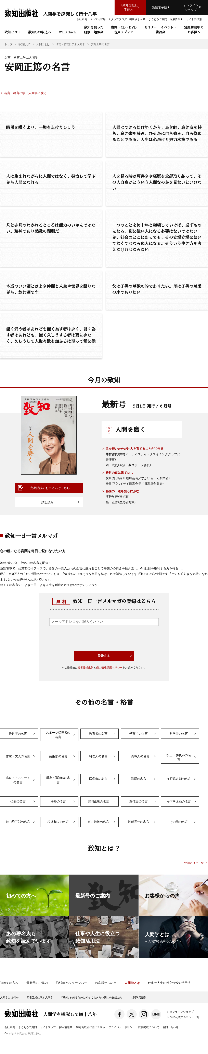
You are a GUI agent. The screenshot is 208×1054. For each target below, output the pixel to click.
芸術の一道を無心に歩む (122, 491)
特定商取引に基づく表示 (90, 1027)
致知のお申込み (39, 32)
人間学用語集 (138, 997)
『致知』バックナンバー (71, 982)
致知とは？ (12, 32)
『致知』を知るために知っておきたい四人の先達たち (91, 997)
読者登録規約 (85, 667)
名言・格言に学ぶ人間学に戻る (25, 93)
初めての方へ (9, 982)
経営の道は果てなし (119, 472)
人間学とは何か (9, 997)
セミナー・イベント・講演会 (160, 29)
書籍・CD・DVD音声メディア (123, 29)
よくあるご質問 (27, 1027)
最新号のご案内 (37, 982)
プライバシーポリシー (121, 1027)
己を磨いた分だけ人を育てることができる (135, 448)
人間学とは (132, 982)
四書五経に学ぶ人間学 (40, 997)
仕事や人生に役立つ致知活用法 (169, 982)
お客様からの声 (105, 982)
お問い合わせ (170, 1027)
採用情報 (66, 1027)
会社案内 (9, 1027)
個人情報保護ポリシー (109, 667)
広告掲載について (148, 1027)
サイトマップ (48, 1027)
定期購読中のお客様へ (194, 29)
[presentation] (104, 639)
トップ (8, 44)
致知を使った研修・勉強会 (93, 29)
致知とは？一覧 (194, 863)
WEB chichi (67, 32)
